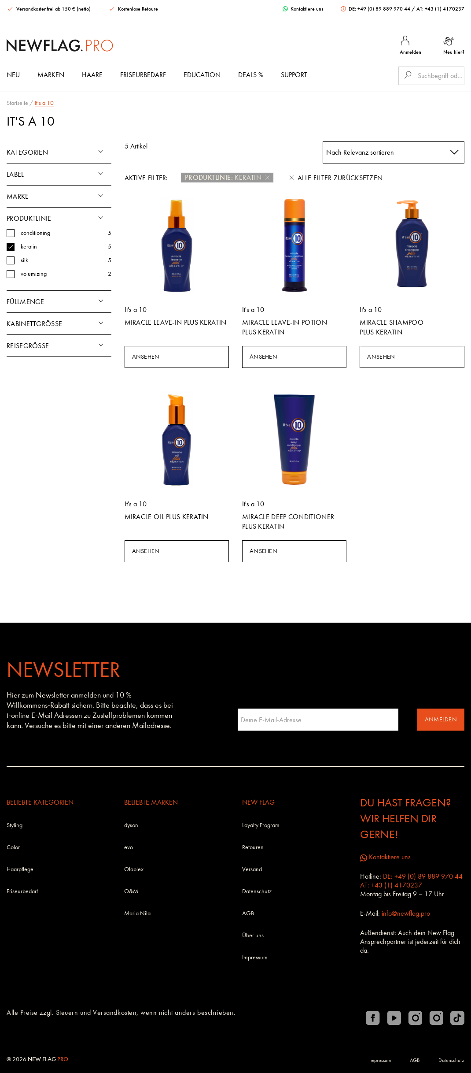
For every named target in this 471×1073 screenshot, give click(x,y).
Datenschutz (257, 891)
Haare (92, 75)
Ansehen (146, 356)
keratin (227, 177)
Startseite (17, 103)
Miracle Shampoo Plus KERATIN (391, 327)
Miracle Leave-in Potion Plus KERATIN (284, 327)
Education (202, 75)
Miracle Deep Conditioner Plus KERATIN (288, 521)
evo (128, 847)
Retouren (253, 847)
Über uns (253, 935)
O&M (131, 891)
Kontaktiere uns (303, 9)
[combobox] (393, 152)
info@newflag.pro (406, 913)
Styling (14, 825)
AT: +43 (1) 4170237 (440, 9)
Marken (50, 75)
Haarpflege (20, 869)
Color (13, 847)
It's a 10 (44, 103)
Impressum (255, 957)
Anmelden (441, 719)
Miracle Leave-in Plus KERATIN (176, 322)
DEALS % (250, 75)
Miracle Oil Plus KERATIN (167, 516)
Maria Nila (137, 913)
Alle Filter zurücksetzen (336, 178)
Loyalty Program (261, 825)
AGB (248, 913)
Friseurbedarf (143, 75)
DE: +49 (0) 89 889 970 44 (376, 9)
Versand (252, 869)
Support (294, 75)
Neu (13, 75)
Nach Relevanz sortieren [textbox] (360, 152)
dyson (131, 825)
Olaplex (134, 869)
